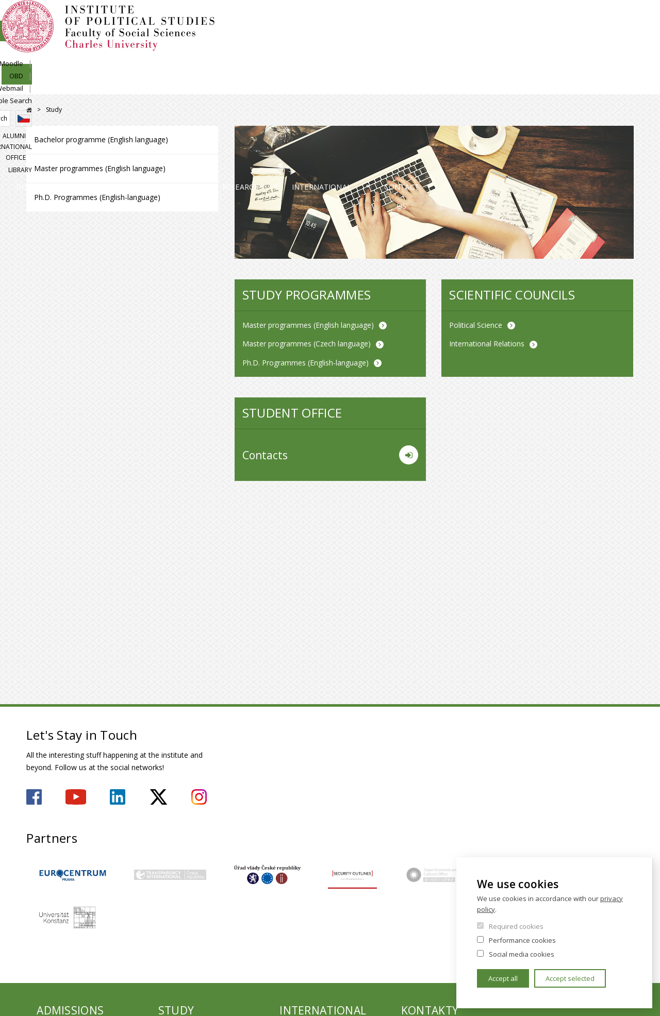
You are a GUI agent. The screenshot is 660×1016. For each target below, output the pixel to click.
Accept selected (570, 978)
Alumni (500, 55)
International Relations (486, 343)
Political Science (475, 325)
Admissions (167, 85)
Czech (625, 37)
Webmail (559, 19)
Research (363, 85)
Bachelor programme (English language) (101, 139)
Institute (59, 85)
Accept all (503, 978)
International (477, 85)
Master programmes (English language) (100, 168)
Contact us (595, 85)
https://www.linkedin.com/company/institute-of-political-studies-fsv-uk (117, 797)
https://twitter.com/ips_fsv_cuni (158, 797)
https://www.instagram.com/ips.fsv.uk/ (199, 797)
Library (622, 55)
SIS (460, 19)
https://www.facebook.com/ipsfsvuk (34, 797)
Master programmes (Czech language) (306, 343)
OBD (525, 19)
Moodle (491, 19)
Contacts (330, 455)
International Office (561, 55)
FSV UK (29, 110)
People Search (611, 19)
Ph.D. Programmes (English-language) (97, 197)
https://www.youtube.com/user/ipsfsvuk (75, 797)
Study (268, 85)
